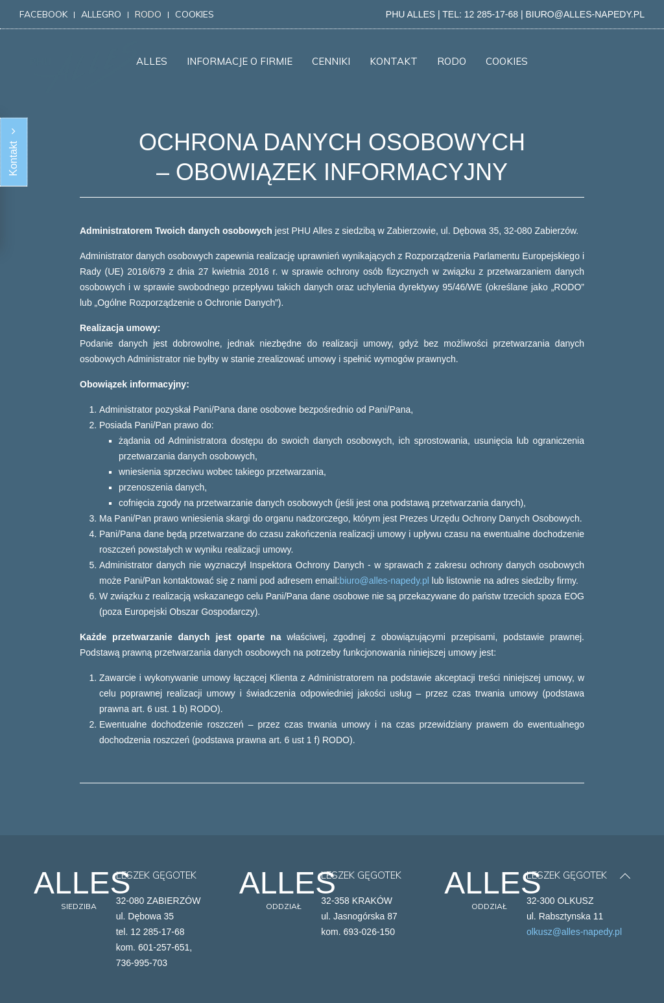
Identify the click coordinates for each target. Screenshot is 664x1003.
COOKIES (507, 61)
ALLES (151, 61)
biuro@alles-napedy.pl (384, 580)
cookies (194, 14)
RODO (451, 61)
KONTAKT (394, 61)
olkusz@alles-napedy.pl (574, 932)
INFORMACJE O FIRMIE (239, 61)
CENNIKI (331, 61)
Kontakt (13, 152)
